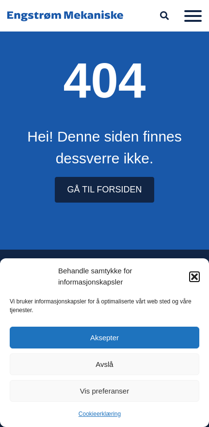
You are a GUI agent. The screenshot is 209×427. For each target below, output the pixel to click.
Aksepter (104, 337)
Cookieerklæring (100, 414)
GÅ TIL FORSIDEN (104, 189)
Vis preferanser (104, 391)
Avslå (104, 364)
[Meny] (193, 16)
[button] (194, 277)
